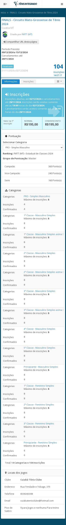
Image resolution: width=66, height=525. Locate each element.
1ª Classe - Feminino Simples (39, 385)
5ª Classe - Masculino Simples (39, 347)
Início (3, 12)
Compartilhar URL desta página (20, 41)
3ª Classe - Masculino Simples (39, 291)
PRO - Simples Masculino (37, 196)
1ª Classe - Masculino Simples (39, 215)
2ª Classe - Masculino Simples (39, 253)
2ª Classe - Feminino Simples (39, 404)
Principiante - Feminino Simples (40, 442)
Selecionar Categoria (15, 142)
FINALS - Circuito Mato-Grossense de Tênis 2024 (34, 12)
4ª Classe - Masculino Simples (39, 328)
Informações (10, 81)
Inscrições (28, 81)
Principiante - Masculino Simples (41, 366)
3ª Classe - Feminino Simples (39, 423)
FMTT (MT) (27, 34)
